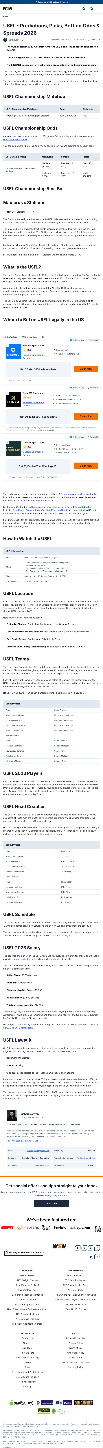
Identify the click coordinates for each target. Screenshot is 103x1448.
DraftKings (18, 510)
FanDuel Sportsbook (86, 1158)
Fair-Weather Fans (27, 1290)
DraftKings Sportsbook (15, 139)
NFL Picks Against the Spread (27, 1323)
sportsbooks (84, 507)
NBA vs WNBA (27, 1275)
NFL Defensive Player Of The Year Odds (75, 1299)
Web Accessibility (27, 1381)
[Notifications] (84, 8)
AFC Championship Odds (75, 1285)
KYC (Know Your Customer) (76, 1362)
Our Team (27, 1348)
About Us (27, 1343)
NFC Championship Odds (76, 1280)
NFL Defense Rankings (27, 1319)
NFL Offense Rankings (27, 1314)
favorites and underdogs (76, 494)
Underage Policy (75, 1352)
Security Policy (75, 1367)
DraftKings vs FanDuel (27, 1285)
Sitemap (27, 1386)
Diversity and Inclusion (27, 1377)
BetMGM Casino (42, 1165)
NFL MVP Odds (75, 1290)
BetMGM (51, 510)
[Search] (91, 8)
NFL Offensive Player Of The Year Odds (76, 1294)
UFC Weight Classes (27, 1280)
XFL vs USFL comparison (20, 1027)
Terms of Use (75, 1348)
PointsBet (40, 510)
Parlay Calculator (27, 1299)
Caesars (29, 510)
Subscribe (51, 1203)
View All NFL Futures (75, 1309)
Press (27, 1367)
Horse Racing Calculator (27, 1304)
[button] (98, 8)
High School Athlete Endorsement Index (27, 1309)
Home (5, 17)
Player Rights (75, 1357)
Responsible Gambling (27, 1357)
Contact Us (27, 1338)
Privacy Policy (76, 1343)
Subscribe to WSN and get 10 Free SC (53, 2)
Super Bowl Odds (75, 1275)
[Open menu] (98, 8)
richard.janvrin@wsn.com (38, 1150)
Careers (27, 1362)
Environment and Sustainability (27, 1372)
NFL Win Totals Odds (75, 1304)
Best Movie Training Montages (27, 1294)
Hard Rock (62, 510)
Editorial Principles (75, 1338)
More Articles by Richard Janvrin (24, 1141)
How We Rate (27, 1352)
